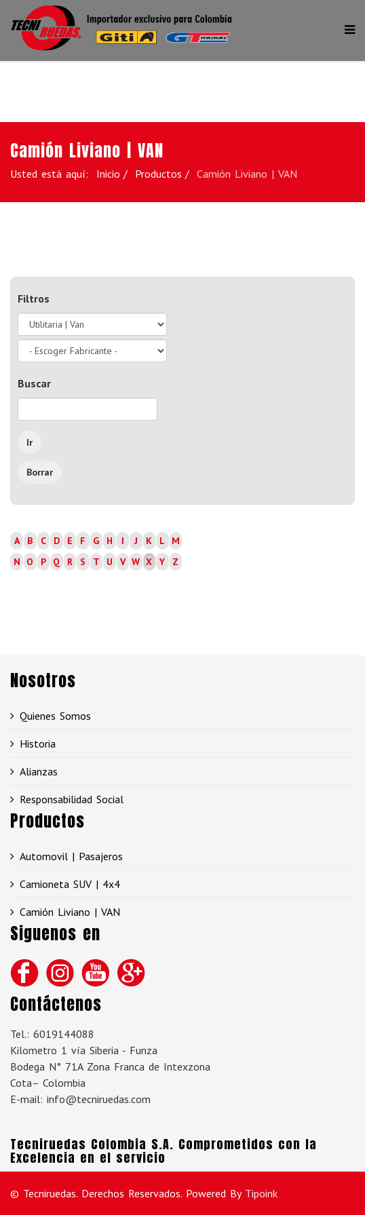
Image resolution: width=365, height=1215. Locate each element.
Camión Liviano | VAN (70, 912)
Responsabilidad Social (71, 799)
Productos (158, 173)
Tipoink (261, 1193)
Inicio (108, 173)
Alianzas (39, 771)
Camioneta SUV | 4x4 (70, 884)
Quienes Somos (55, 715)
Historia (38, 743)
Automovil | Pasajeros (71, 856)
